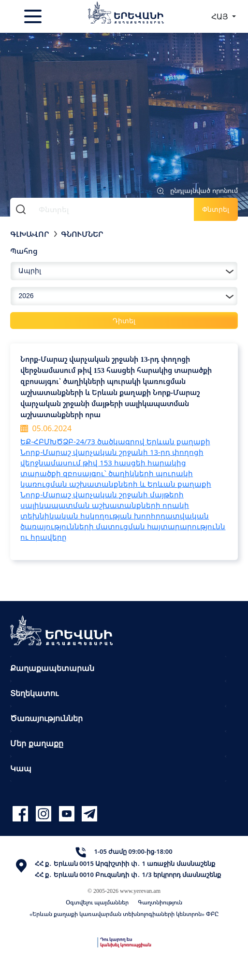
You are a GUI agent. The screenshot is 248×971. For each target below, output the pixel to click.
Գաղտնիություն (160, 902)
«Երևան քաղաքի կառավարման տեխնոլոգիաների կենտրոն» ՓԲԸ (124, 914)
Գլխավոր (29, 234)
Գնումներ (82, 234)
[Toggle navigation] (33, 16)
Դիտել (124, 320)
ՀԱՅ (220, 16)
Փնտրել (215, 209)
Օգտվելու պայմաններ (97, 902)
